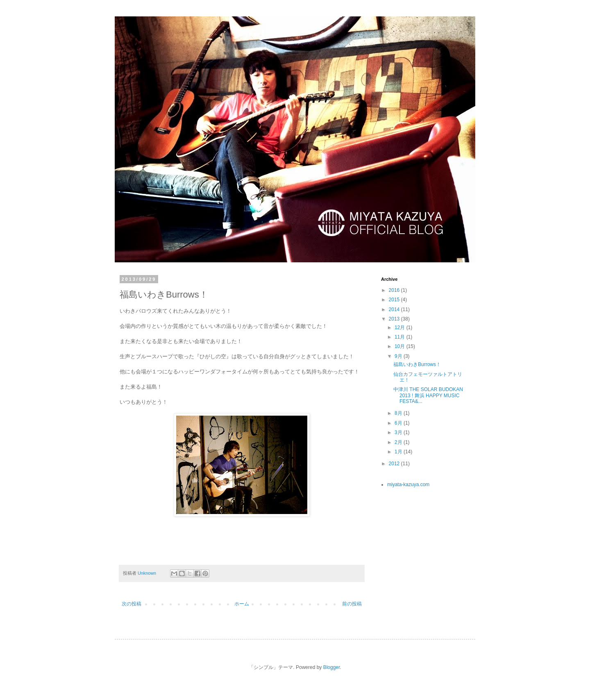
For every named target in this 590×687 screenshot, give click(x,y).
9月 (399, 356)
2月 (399, 442)
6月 (399, 423)
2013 (395, 319)
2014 (395, 309)
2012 (395, 463)
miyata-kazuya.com (408, 484)
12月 (400, 327)
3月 (399, 432)
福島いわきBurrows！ (417, 364)
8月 (399, 413)
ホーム (241, 604)
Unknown (147, 573)
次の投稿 (131, 604)
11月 (400, 337)
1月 (399, 452)
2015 (395, 300)
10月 (400, 346)
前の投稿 (352, 604)
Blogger (331, 667)
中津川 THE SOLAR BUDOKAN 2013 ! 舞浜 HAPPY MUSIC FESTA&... (428, 395)
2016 (395, 290)
